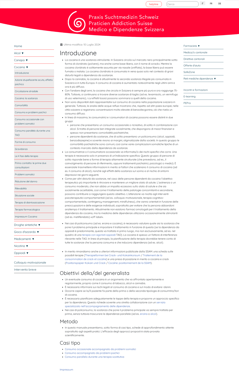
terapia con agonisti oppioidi (99, 234)
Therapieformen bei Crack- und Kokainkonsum (112, 255)
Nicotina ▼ (21, 246)
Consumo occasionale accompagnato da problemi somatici (100, 349)
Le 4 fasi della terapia (26, 156)
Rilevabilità (21, 188)
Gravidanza (21, 149)
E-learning (190, 96)
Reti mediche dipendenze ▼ (200, 78)
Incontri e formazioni (196, 89)
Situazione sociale (24, 195)
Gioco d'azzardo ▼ (26, 232)
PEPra (187, 103)
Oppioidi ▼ (21, 253)
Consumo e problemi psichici (31, 112)
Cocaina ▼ (21, 67)
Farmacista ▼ (192, 45)
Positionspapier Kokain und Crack (86, 262)
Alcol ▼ (19, 53)
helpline (153, 4)
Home (18, 46)
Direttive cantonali (194, 58)
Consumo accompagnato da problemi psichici (92, 353)
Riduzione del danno (26, 181)
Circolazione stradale (26, 91)
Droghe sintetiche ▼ (27, 225)
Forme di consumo (25, 142)
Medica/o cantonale (195, 52)
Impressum (66, 369)
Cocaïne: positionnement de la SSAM (129, 262)
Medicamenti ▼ (24, 239)
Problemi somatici (25, 174)
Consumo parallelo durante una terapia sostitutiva (94, 356)
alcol (153, 313)
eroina (144, 313)
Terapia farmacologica (27, 209)
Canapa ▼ (21, 60)
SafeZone (189, 72)
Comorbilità (21, 105)
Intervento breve (25, 269)
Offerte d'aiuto (192, 65)
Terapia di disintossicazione (30, 202)
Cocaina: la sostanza (26, 98)
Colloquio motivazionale (30, 262)
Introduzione (22, 72)
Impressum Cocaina (26, 216)
